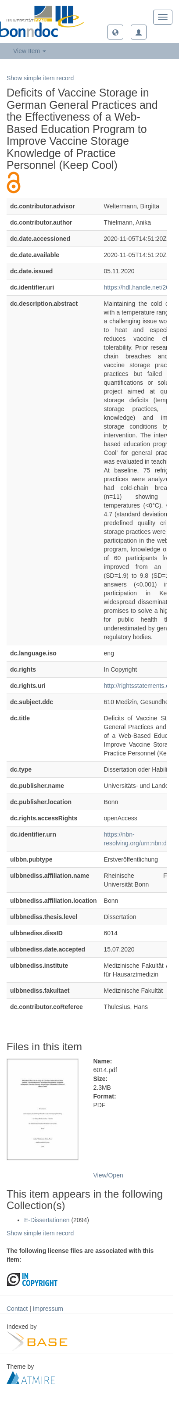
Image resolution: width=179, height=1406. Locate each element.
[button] (115, 32)
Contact (17, 1308)
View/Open (108, 1175)
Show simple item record (40, 78)
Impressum (48, 1308)
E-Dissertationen (47, 1220)
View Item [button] (29, 50)
